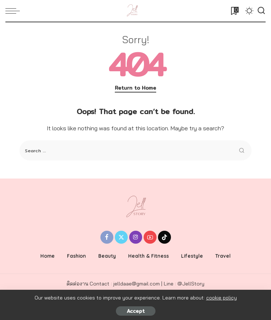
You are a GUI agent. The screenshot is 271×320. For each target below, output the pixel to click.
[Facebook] (106, 237)
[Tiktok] (164, 237)
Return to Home (135, 88)
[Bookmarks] (234, 11)
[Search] (261, 11)
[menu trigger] (14, 11)
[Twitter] (121, 237)
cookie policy (221, 297)
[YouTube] (150, 237)
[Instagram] (135, 237)
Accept (136, 311)
